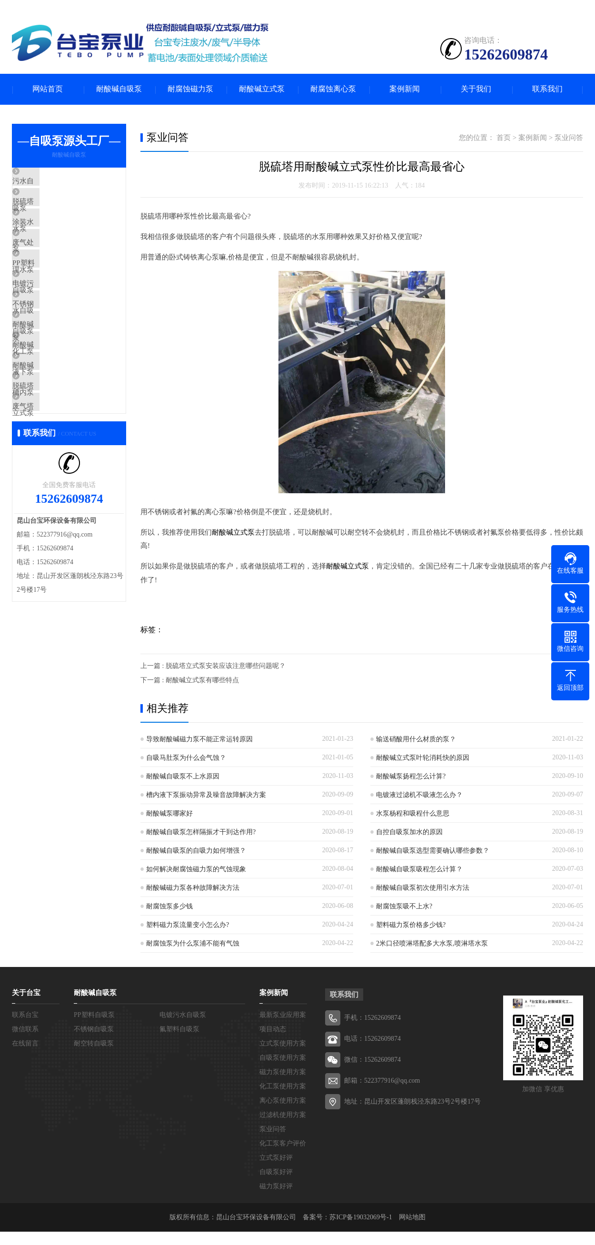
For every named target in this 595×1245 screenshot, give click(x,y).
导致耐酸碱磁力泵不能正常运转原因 (199, 738)
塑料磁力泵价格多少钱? (411, 923)
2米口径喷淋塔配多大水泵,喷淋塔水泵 (432, 942)
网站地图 (412, 1216)
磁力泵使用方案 (282, 1071)
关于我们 (476, 89)
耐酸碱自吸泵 (119, 89)
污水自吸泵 (52, 182)
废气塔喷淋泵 (55, 491)
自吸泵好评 (276, 1171)
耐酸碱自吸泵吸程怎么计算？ (419, 868)
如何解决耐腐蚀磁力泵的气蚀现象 (196, 868)
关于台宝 (26, 992)
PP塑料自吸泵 (56, 294)
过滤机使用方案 (282, 1113)
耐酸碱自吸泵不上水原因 (182, 775)
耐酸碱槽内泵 (55, 434)
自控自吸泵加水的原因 (409, 831)
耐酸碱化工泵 (55, 378)
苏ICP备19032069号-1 (360, 1216)
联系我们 (547, 89)
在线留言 (25, 1042)
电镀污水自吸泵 (59, 322)
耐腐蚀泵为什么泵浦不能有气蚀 (192, 942)
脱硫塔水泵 (52, 210)
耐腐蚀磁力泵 (190, 89)
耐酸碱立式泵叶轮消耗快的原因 (422, 756)
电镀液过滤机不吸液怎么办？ (419, 793)
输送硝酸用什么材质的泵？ (416, 738)
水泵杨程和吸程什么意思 (412, 812)
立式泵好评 (276, 1156)
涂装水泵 (48, 238)
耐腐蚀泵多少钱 (169, 905)
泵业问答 (569, 137)
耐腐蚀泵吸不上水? (404, 905)
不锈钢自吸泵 (55, 350)
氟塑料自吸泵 (179, 1028)
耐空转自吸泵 (94, 1042)
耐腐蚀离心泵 (333, 89)
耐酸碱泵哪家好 (169, 812)
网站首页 (47, 89)
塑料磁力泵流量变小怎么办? (187, 923)
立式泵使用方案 (282, 1042)
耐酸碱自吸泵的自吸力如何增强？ (196, 849)
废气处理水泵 (55, 266)
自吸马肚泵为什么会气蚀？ (186, 756)
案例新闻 (404, 89)
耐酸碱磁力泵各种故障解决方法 (192, 886)
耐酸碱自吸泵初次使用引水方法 (422, 886)
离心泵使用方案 (282, 1099)
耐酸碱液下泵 (55, 406)
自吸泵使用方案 (282, 1056)
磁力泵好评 (276, 1185)
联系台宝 (25, 1013)
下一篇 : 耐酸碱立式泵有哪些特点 (189, 679)
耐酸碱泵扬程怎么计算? (411, 775)
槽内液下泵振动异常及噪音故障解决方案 (206, 793)
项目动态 (272, 1028)
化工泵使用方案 (282, 1085)
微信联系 (25, 1028)
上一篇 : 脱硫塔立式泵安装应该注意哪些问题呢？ (213, 664)
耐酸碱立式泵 (262, 89)
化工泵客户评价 (282, 1142)
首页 (503, 137)
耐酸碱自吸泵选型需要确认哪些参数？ (432, 849)
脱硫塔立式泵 (55, 463)
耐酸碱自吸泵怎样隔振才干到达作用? (201, 831)
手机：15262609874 (372, 1016)
